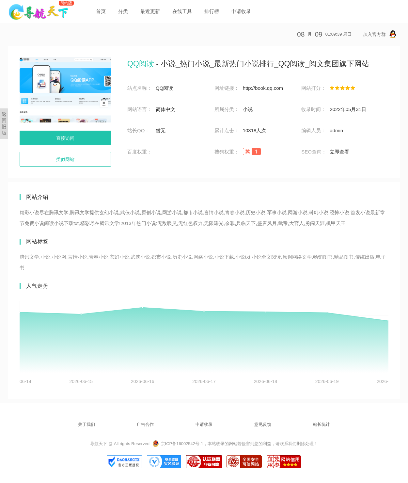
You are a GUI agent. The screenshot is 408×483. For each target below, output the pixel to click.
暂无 (160, 130)
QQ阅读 (164, 88)
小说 (248, 109)
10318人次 (254, 130)
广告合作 (145, 424)
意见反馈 (262, 424)
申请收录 (241, 11)
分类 (123, 11)
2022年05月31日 (348, 109)
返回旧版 (4, 123)
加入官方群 (380, 34)
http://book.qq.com (263, 88)
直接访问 (65, 138)
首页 (101, 11)
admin (336, 130)
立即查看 (339, 151)
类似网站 (65, 159)
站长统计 (321, 424)
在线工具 (182, 11)
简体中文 (165, 109)
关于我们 (86, 424)
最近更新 (150, 11)
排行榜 (211, 11)
